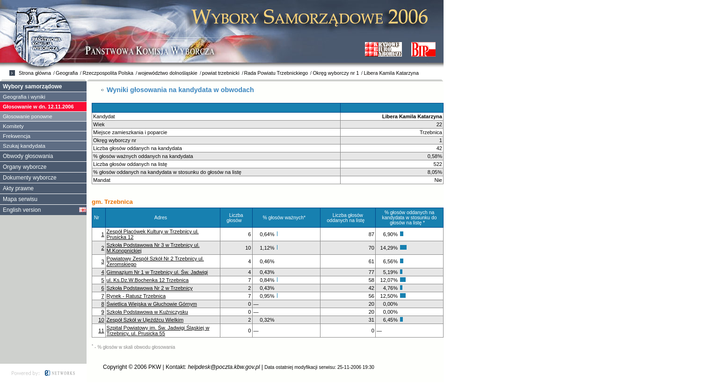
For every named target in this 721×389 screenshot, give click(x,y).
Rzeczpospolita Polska (107, 73)
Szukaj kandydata (24, 146)
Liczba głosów (236, 218)
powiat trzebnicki (221, 73)
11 (101, 330)
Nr (98, 217)
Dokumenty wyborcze (30, 177)
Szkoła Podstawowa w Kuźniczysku (147, 312)
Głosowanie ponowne (27, 116)
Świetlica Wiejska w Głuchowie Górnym (152, 304)
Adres (162, 217)
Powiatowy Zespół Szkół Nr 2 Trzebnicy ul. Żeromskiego (155, 261)
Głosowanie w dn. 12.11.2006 (38, 106)
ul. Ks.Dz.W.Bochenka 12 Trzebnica (148, 280)
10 (101, 320)
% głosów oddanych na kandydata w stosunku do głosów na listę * (409, 217)
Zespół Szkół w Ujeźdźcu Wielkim (145, 320)
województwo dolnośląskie (167, 73)
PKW (154, 367)
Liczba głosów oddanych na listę (348, 218)
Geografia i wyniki (24, 97)
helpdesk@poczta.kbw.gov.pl (224, 367)
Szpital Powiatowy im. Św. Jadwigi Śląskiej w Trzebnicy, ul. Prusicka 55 (158, 330)
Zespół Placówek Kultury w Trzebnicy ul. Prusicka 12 (153, 234)
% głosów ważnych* (285, 217)
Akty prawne (18, 188)
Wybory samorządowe (32, 86)
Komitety (13, 126)
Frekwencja (16, 136)
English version (22, 210)
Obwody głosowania (28, 156)
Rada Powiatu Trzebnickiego (276, 73)
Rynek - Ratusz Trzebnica (136, 296)
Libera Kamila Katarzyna (391, 73)
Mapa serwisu (20, 199)
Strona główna (35, 73)
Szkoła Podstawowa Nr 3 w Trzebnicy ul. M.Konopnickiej (153, 247)
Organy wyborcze (24, 167)
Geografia (67, 73)
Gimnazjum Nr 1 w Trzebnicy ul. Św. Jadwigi (157, 272)
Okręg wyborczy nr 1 (336, 73)
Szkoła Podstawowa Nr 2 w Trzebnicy (150, 288)
